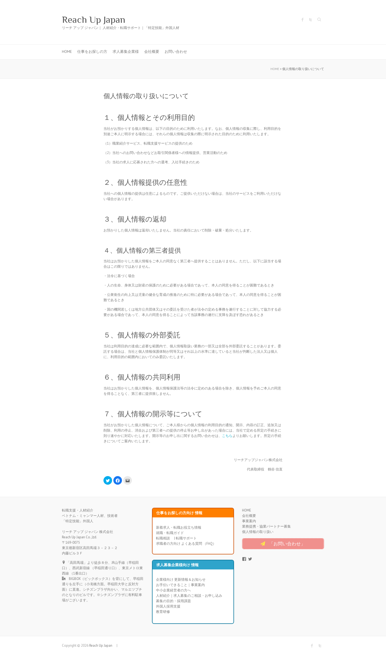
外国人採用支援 (168, 606)
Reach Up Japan (98, 19)
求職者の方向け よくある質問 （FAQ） (186, 543)
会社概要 (151, 51)
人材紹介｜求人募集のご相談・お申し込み (189, 595)
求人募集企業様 (126, 51)
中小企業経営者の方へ (173, 590)
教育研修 (163, 611)
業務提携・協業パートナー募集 (266, 526)
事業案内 (249, 521)
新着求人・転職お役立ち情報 (178, 527)
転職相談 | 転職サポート (176, 538)
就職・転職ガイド (170, 533)
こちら (227, 435)
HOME (67, 51)
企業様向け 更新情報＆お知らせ (181, 579)
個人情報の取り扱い (257, 531)
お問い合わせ (176, 51)
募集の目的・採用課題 (173, 601)
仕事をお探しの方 (92, 51)
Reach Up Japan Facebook (303, 20)
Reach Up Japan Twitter (311, 20)
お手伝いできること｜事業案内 (180, 585)
